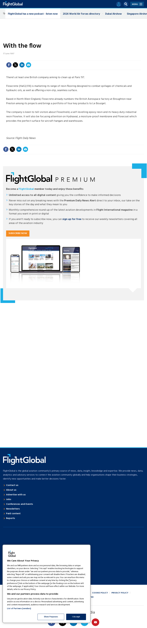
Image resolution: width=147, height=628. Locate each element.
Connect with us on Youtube (95, 622)
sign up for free (71, 219)
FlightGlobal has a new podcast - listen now (33, 14)
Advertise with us (16, 495)
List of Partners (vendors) (19, 608)
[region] (46, 584)
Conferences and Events (19, 504)
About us (11, 490)
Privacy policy (119, 593)
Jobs (8, 499)
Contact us (12, 485)
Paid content (13, 514)
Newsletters (13, 509)
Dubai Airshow (113, 14)
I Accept (76, 616)
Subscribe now (18, 233)
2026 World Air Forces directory (81, 14)
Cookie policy (100, 593)
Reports (10, 518)
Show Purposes (51, 616)
